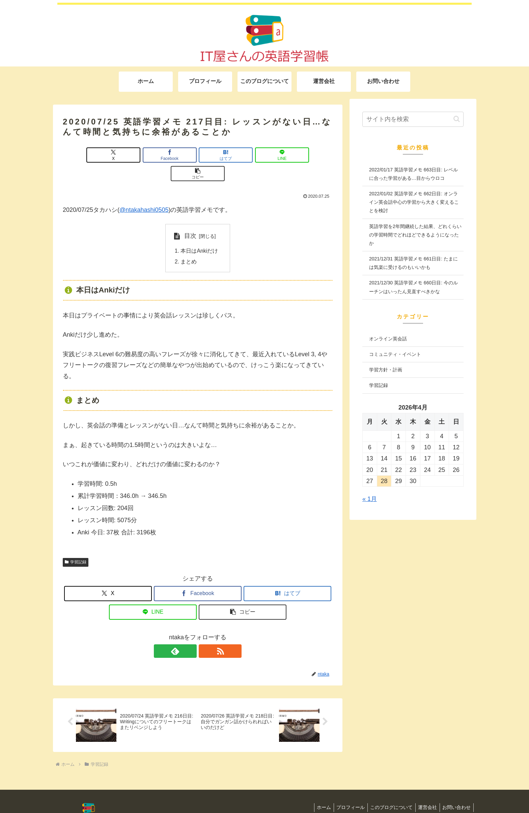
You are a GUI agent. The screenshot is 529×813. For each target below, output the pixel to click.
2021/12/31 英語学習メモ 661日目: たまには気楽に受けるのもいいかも (413, 263)
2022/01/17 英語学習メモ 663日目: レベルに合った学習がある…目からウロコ (413, 174)
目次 (190, 217)
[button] (288, 155)
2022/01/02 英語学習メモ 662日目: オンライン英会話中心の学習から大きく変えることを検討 (414, 202)
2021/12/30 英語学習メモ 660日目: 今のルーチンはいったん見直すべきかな (413, 287)
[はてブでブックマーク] (197, 155)
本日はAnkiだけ (200, 232)
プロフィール (345, 789)
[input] (413, 119)
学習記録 (75, 544)
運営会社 (425, 789)
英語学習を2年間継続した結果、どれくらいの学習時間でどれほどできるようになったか (415, 235)
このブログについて (387, 789)
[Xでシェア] (107, 155)
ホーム (316, 789)
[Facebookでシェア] (152, 155)
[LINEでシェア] (242, 155)
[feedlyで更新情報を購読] (190, 633)
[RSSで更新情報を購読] (205, 633)
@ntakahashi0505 (143, 191)
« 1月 (369, 499)
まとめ (189, 244)
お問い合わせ (456, 789)
